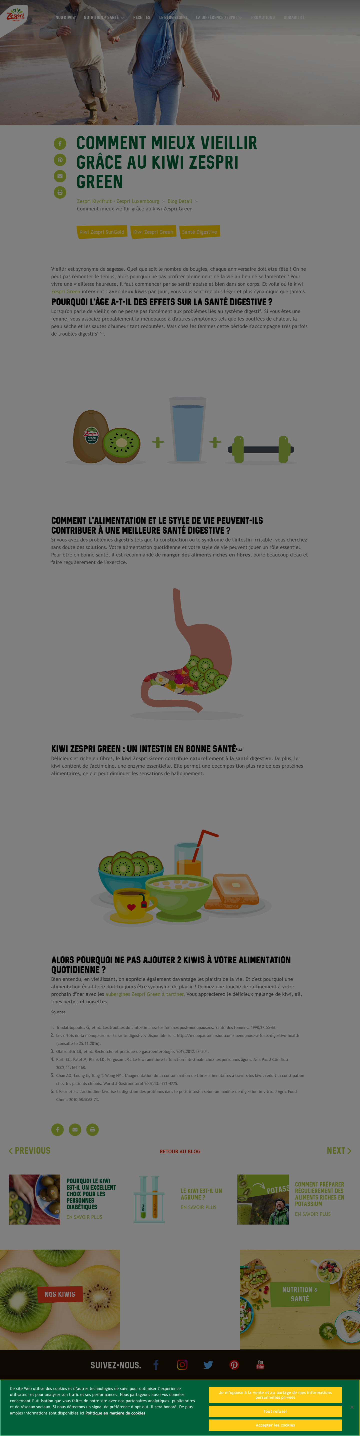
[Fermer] (352, 1407)
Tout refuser (275, 1411)
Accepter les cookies (275, 1425)
